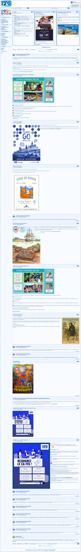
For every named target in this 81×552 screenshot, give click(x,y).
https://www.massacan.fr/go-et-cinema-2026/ (26, 71)
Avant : (23, 49)
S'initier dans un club (5, 20)
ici (34, 172)
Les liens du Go (4, 51)
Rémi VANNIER (19, 315)
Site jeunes (3, 43)
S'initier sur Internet (5, 21)
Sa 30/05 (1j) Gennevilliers (18, 23)
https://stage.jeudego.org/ (16, 311)
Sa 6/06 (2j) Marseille (17, 31)
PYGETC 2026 (19, 536)
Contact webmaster (52, 550)
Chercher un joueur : (55, 8)
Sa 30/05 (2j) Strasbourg (17, 19)
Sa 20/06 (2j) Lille (16, 33)
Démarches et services (5, 42)
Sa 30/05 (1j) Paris (17, 17)
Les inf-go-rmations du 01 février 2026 (23, 528)
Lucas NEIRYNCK (19, 167)
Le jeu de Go (4, 18)
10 (49, 51)
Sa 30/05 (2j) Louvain (17, 16)
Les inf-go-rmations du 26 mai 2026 (22, 54)
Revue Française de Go (5, 22)
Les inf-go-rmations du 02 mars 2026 (23, 498)
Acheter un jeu (4, 19)
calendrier (26, 35)
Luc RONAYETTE (19, 63)
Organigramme (4, 39)
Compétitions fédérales (5, 27)
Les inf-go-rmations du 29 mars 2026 (23, 346)
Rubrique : (15, 49)
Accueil (3, 15)
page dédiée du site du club (56, 231)
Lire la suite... (77, 220)
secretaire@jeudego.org (68, 477)
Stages (3, 34)
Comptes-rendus (4, 41)
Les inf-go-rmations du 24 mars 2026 (23, 353)
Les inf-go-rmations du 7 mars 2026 (22, 491)
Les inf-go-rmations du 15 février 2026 (23, 513)
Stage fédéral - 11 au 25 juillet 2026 (64, 11)
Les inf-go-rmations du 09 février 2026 (23, 521)
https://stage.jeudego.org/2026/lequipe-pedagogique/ (21, 307)
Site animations (4, 44)
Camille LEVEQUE (19, 409)
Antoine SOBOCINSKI (20, 224)
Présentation (3, 38)
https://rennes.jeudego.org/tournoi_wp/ (18, 324)
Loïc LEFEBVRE (41, 14)
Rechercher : (34, 49)
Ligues (3, 49)
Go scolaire (3, 35)
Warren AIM (18, 362)
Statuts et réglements (5, 40)
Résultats (3, 28)
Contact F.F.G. (46, 550)
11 (50, 51)
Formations (3, 33)
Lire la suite (14, 541)
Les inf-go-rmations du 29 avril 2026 (23, 215)
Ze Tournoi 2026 (16, 361)
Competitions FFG (55, 403)
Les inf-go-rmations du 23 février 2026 (23, 506)
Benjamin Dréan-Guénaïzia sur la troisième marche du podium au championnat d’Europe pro (31, 398)
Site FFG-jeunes (21, 537)
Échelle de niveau (4, 29)
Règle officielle (4, 26)
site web (59, 128)
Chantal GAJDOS (19, 75)
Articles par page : (50, 49)
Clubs (2, 48)
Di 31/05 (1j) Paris (17, 20)
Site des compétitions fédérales (21, 399)
